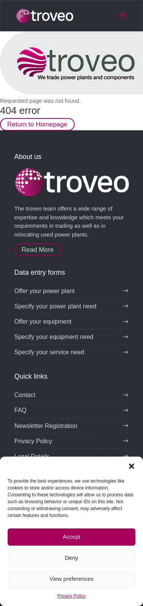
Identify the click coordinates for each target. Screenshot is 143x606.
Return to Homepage (37, 124)
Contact (24, 395)
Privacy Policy (71, 596)
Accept (71, 536)
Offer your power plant (44, 291)
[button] (131, 466)
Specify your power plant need (55, 306)
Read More (38, 249)
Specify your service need (49, 352)
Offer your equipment (43, 321)
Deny (71, 557)
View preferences (72, 578)
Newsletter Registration (45, 426)
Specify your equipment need (53, 337)
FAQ (20, 410)
